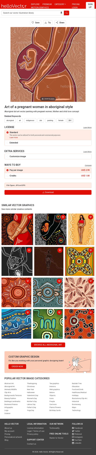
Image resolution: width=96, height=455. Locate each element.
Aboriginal (10, 120)
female (60, 120)
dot (41, 120)
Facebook (77, 428)
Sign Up (90, 5)
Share (60, 22)
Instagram (77, 437)
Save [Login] (36, 22)
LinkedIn (76, 443)
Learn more (14, 137)
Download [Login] (48, 192)
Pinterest (77, 434)
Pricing (76, 4)
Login (75, 7)
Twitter (76, 431)
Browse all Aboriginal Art (48, 345)
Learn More (87, 127)
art (20, 120)
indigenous (30, 120)
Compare (88, 165)
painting (50, 120)
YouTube (77, 440)
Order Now (17, 366)
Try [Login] (48, 22)
